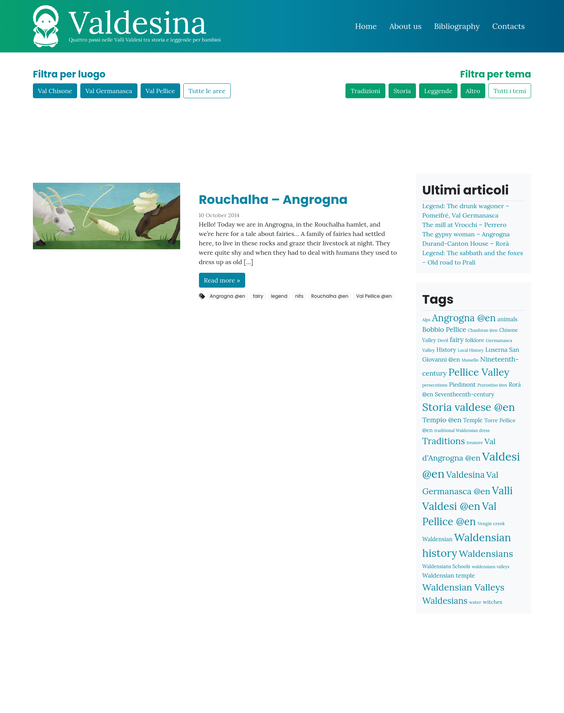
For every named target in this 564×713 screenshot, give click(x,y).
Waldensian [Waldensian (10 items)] (437, 539)
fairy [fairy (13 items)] (457, 339)
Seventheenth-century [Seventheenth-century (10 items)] (464, 394)
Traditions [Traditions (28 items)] (443, 441)
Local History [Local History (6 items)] (471, 350)
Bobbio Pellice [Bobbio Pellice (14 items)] (444, 329)
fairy (258, 296)
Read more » (222, 280)
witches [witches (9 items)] (492, 601)
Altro (473, 91)
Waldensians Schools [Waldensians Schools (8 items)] (446, 566)
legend (279, 296)
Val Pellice (160, 91)
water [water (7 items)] (475, 602)
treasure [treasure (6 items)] (474, 442)
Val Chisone (55, 91)
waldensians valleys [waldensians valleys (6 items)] (491, 566)
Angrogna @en (227, 296)
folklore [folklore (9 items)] (474, 340)
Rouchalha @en (329, 296)
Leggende (438, 91)
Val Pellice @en (374, 296)
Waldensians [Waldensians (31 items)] (486, 553)
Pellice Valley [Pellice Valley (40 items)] (479, 372)
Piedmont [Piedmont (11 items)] (462, 384)
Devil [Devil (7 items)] (442, 340)
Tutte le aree (207, 91)
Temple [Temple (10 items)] (473, 420)
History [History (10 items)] (446, 349)
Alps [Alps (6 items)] (426, 319)
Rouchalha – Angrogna (273, 199)
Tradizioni (365, 91)
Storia (402, 91)
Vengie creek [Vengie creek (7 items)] (491, 523)
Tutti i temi (510, 91)
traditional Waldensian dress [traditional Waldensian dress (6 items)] (462, 430)
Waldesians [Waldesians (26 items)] (445, 600)
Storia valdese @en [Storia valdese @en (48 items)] (468, 407)
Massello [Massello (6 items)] (470, 360)
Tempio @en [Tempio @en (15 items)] (441, 419)
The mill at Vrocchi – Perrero (464, 225)
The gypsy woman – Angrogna (466, 234)
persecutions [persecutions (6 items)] (434, 385)
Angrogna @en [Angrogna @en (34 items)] (464, 317)
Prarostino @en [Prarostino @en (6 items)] (492, 385)
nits (299, 296)
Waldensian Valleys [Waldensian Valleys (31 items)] (463, 587)
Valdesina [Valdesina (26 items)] (465, 474)
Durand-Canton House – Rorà (465, 243)
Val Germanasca (108, 91)
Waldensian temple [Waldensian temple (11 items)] (448, 575)
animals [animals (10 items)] (507, 319)
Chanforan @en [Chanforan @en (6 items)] (483, 330)
